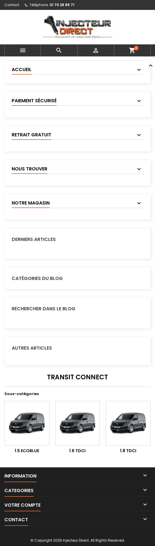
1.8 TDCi (128, 451)
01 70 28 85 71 (62, 4)
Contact (11, 4)
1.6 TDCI (77, 451)
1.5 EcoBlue (27, 451)
